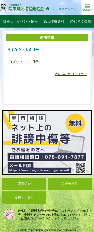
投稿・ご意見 (24, 197)
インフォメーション (61, 9)
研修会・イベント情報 (20, 21)
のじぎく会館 (80, 21)
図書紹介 (24, 184)
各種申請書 (69, 184)
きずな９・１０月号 (24, 62)
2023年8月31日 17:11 (71, 74)
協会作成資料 (53, 21)
